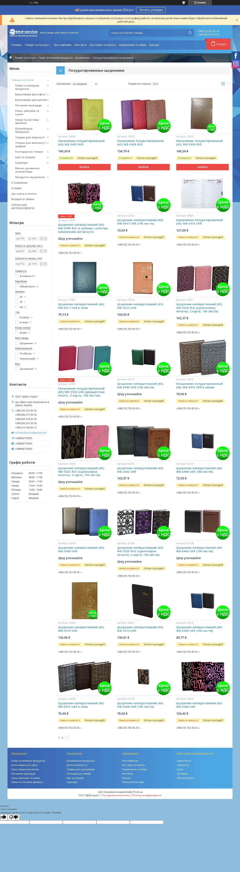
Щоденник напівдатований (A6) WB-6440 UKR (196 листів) (140, 385)
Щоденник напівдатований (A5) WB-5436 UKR (81, 549)
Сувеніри (21, 162)
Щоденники (82, 57)
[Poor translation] (14, 817)
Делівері (182, 773)
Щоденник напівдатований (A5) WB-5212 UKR (140, 306)
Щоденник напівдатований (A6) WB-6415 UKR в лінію (81, 705)
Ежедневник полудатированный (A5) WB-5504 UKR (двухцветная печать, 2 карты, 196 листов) (81, 392)
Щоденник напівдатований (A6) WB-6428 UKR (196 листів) (140, 705)
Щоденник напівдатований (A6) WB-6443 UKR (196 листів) (199, 549)
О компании (19, 182)
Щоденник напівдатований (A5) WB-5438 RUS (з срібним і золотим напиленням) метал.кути (83, 228)
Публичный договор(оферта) (23, 206)
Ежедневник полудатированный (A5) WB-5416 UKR (199, 221)
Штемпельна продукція (23, 130)
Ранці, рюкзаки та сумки (27, 112)
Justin (180, 769)
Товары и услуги (22, 80)
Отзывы (16, 188)
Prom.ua (138, 792)
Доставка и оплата (24, 193)
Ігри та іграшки (25, 157)
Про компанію (62, 45)
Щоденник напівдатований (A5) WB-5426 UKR (199, 705)
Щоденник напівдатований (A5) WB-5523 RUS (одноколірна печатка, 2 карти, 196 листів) (81, 472)
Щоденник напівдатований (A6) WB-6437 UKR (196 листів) (140, 221)
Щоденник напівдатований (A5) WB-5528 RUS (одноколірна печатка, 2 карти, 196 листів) (199, 308)
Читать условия (151, 10)
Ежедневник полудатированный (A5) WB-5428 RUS (140, 142)
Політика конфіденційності (147, 795)
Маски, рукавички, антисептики (27, 170)
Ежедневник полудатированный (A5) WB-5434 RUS (199, 142)
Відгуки (154, 45)
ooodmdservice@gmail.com (30, 432)
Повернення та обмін (132, 45)
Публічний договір (133, 782)
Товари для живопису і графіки (30, 144)
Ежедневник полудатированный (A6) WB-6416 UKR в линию (199, 385)
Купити (84, 167)
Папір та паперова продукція (56, 57)
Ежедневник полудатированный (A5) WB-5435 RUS (81, 142)
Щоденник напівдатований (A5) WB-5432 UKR (140, 470)
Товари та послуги (36, 45)
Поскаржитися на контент (116, 795)
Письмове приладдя (23, 773)
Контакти (80, 45)
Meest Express (185, 778)
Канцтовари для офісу (30, 94)
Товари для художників (80, 769)
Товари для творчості (30, 137)
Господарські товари (29, 151)
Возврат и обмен (22, 199)
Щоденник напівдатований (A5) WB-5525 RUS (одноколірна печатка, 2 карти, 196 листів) (140, 551)
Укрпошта (183, 765)
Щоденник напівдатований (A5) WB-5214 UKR (140, 629)
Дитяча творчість (77, 765)
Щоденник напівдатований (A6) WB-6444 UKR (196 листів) (199, 470)
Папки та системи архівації (27, 121)
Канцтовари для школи (31, 99)
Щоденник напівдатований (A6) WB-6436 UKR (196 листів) (199, 629)
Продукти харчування (30, 177)
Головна (16, 45)
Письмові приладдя (28, 105)
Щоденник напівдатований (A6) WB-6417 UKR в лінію (81, 306)
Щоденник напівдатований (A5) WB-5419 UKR (81, 629)
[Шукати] (190, 32)
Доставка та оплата (103, 45)
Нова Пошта (184, 760)
